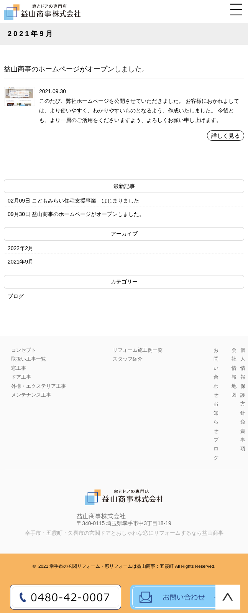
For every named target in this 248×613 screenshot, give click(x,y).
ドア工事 (21, 377)
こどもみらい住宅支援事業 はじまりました (85, 201)
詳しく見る (225, 135)
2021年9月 (20, 262)
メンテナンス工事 (31, 395)
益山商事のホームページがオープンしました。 (76, 69)
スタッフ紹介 (128, 359)
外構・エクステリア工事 (38, 386)
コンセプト (23, 350)
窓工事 (18, 368)
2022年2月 (20, 248)
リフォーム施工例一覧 (138, 350)
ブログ (16, 296)
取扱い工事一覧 (28, 359)
